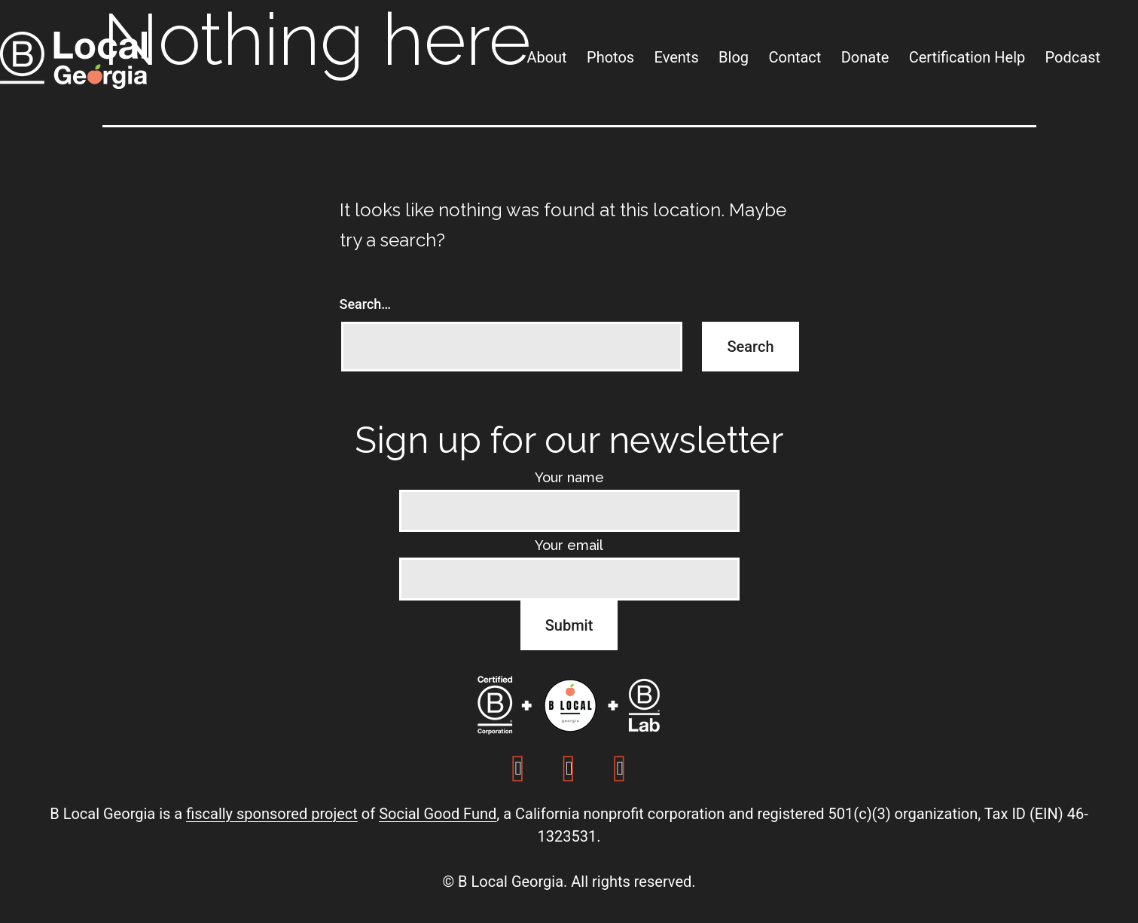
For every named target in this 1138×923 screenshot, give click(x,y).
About (546, 57)
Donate (865, 57)
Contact (794, 57)
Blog (733, 57)
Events (676, 57)
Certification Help (967, 57)
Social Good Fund (437, 814)
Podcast (1072, 57)
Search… (366, 304)
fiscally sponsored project (272, 814)
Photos (610, 57)
